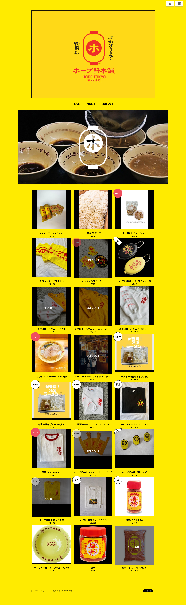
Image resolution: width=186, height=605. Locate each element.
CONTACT (107, 103)
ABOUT (91, 103)
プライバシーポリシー (39, 591)
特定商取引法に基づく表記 (62, 591)
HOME (76, 103)
